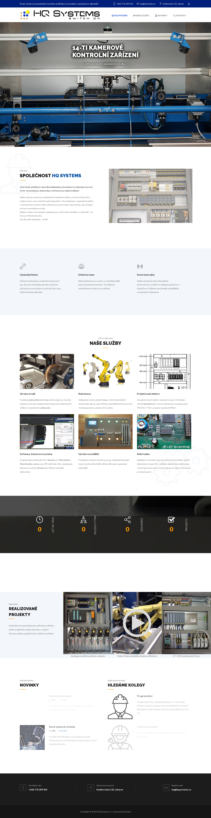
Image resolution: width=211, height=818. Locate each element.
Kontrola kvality (146, 274)
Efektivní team (86, 274)
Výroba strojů (27, 393)
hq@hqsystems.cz (146, 4)
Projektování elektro (148, 393)
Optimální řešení (29, 274)
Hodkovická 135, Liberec (171, 4)
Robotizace (84, 393)
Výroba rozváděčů (88, 454)
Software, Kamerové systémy (36, 454)
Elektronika (143, 454)
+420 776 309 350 (123, 4)
